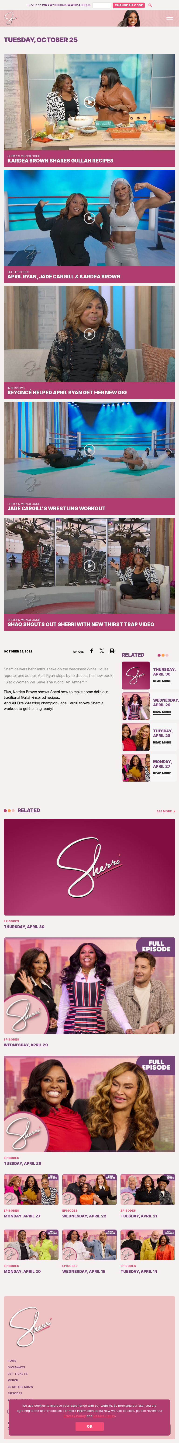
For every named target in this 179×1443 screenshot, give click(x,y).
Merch (12, 1380)
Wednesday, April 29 (26, 1045)
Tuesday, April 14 (138, 1271)
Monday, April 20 (22, 1271)
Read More (162, 681)
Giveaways (16, 1367)
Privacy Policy (74, 1416)
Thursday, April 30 (24, 926)
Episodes (11, 921)
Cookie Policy (104, 1416)
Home (12, 1360)
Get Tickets (17, 1373)
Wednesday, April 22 (84, 1216)
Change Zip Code (129, 5)
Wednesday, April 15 (83, 1271)
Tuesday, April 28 (22, 1163)
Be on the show (20, 1387)
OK (90, 1426)
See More (164, 811)
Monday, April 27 (22, 1216)
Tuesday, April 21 (138, 1216)
